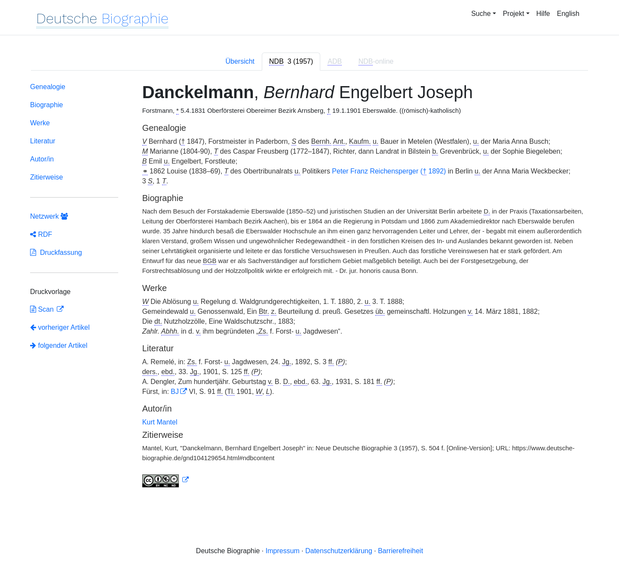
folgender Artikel (58, 345)
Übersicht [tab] (239, 61)
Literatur (42, 141)
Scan (42, 309)
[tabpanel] (309, 287)
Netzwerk (49, 216)
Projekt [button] (513, 13)
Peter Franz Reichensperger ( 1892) (389, 171)
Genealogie (47, 86)
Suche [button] (480, 13)
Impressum (283, 550)
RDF (41, 234)
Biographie (46, 104)
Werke (40, 123)
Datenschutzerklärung (338, 550)
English (568, 13)
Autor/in (42, 159)
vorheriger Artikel (60, 327)
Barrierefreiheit (400, 550)
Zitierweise (46, 177)
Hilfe (543, 13)
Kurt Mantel (160, 422)
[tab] (291, 62)
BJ (175, 391)
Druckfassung (56, 252)
